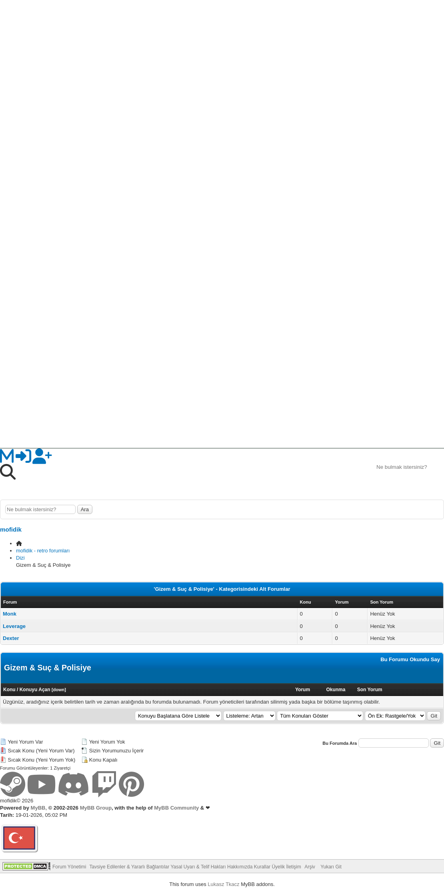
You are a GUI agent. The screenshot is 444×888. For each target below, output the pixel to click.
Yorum (302, 689)
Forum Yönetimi (69, 867)
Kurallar (262, 867)
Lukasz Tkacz (223, 884)
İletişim (293, 867)
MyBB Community (176, 808)
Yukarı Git (331, 867)
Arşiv (309, 867)
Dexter (11, 638)
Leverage (14, 626)
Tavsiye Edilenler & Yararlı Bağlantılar (130, 867)
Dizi (20, 558)
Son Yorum (369, 689)
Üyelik (278, 867)
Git (433, 716)
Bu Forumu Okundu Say (410, 659)
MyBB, (39, 808)
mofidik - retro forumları (43, 551)
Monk (9, 614)
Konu (9, 689)
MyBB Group (95, 808)
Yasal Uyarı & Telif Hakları (198, 867)
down (59, 689)
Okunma (335, 689)
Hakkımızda (239, 867)
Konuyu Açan (35, 689)
